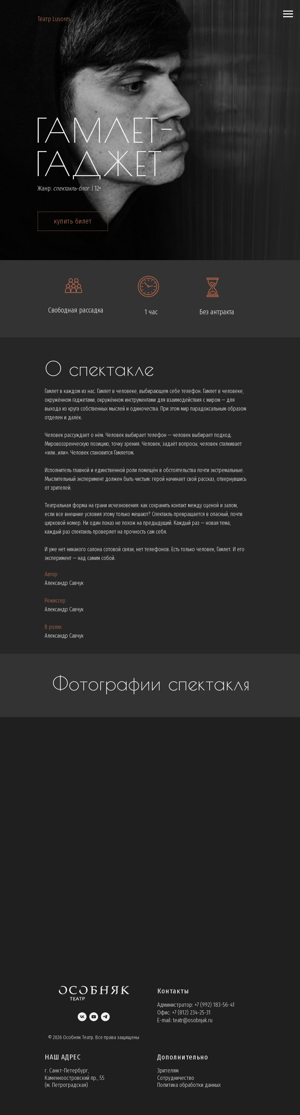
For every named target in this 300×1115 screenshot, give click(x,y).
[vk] (82, 1016)
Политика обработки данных (189, 1085)
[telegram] (105, 1016)
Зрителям (168, 1070)
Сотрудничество (175, 1078)
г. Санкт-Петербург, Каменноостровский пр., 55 (74, 1074)
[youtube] (93, 1016)
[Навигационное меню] (288, 14)
